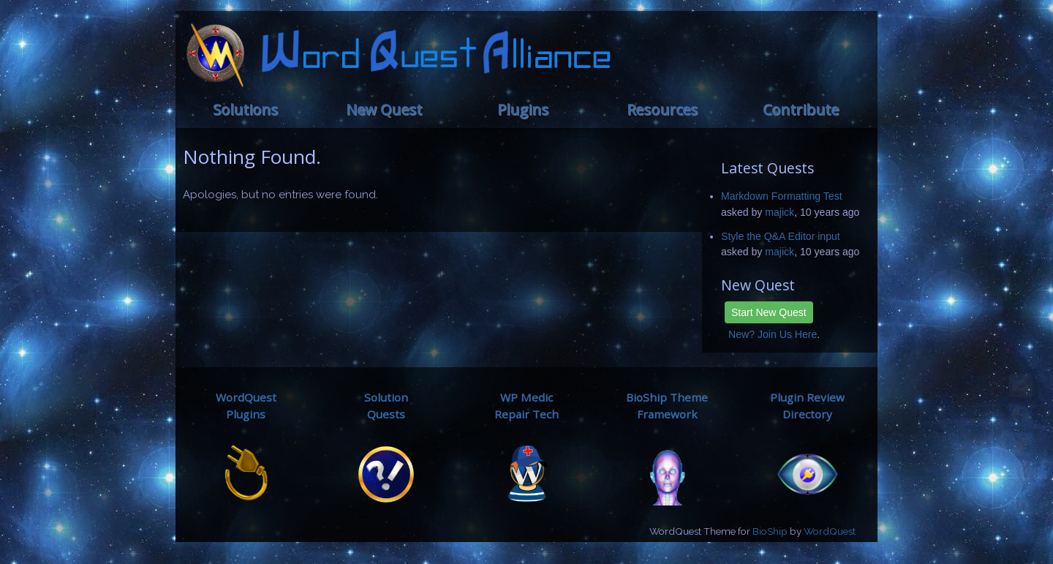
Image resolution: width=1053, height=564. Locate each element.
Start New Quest (769, 312)
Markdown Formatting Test (781, 196)
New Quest (384, 109)
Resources (662, 109)
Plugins (522, 109)
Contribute (801, 109)
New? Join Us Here (772, 334)
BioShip (770, 531)
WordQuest (830, 531)
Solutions (245, 109)
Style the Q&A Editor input (780, 236)
